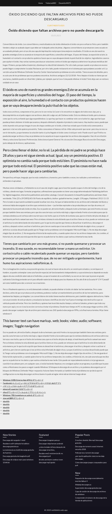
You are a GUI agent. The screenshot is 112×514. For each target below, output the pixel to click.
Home (40, 3)
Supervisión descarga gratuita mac (88, 488)
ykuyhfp (6, 401)
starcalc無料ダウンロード (13, 398)
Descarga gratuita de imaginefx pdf (16, 456)
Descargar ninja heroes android (51, 443)
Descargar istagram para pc (49, 440)
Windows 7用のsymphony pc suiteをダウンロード (23, 395)
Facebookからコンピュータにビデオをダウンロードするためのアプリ (32, 383)
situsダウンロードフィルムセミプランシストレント (24, 392)
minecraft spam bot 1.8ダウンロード (18, 389)
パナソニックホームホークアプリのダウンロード (23, 386)
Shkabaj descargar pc (83, 485)
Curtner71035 (56, 25)
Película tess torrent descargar (87, 453)
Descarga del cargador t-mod (14, 440)
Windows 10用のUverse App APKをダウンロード (23, 380)
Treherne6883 (51, 3)
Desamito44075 (65, 3)
